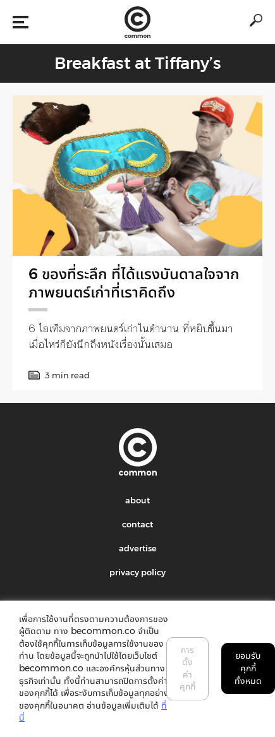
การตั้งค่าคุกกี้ (187, 668)
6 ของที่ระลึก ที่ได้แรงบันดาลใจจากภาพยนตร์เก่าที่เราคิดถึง (134, 283)
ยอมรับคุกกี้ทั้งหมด (248, 668)
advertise (138, 548)
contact (137, 524)
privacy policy (137, 572)
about (137, 500)
